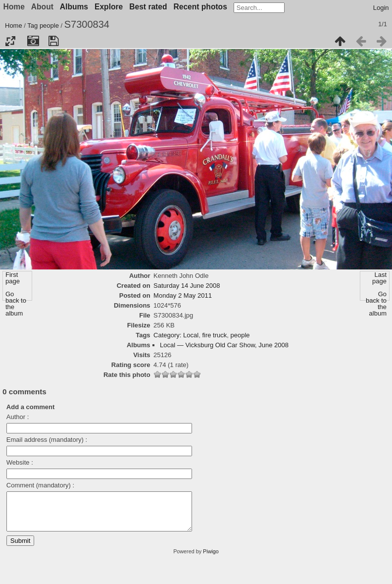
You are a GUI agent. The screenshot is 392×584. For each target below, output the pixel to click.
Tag (32, 25)
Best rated (148, 6)
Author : (17, 417)
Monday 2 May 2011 (182, 295)
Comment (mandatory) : (40, 485)
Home (13, 25)
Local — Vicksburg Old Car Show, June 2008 (224, 345)
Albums (74, 6)
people (49, 25)
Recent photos (200, 6)
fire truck (214, 335)
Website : (19, 462)
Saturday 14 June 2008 (186, 285)
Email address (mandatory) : (46, 439)
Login (381, 7)
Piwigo (211, 559)
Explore (109, 6)
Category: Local (175, 335)
